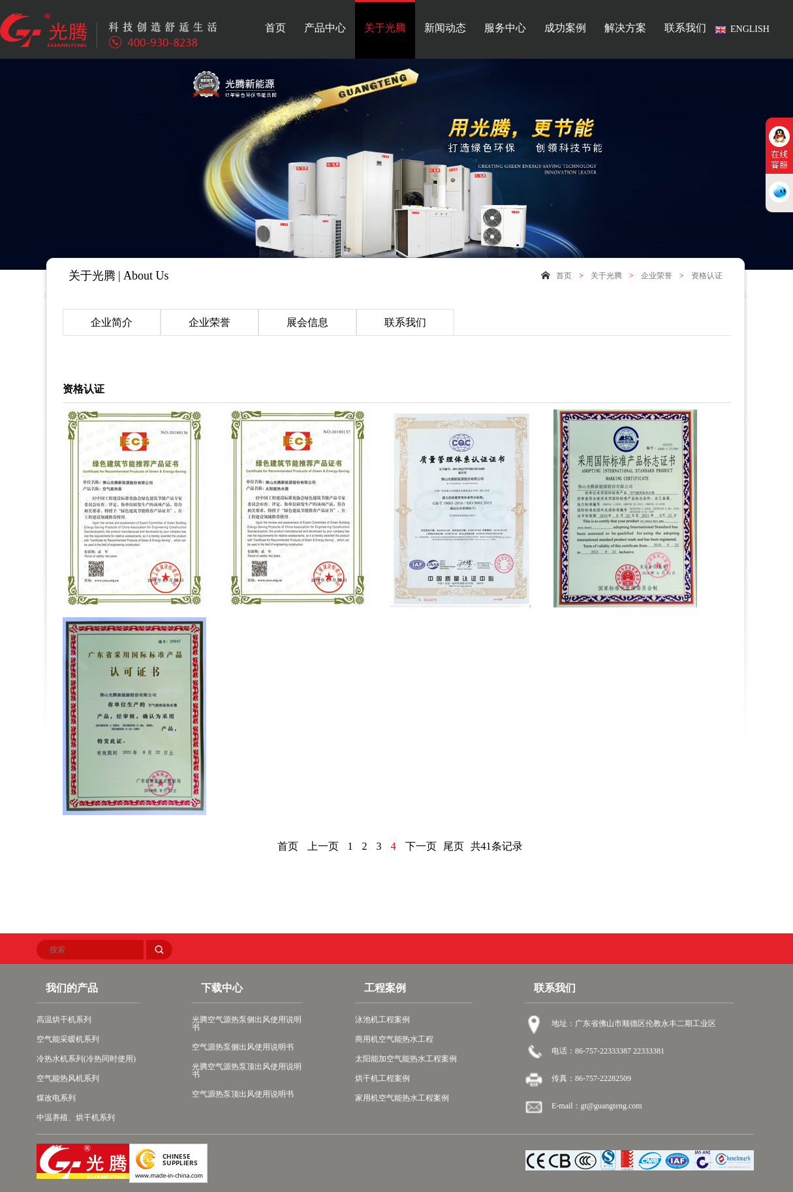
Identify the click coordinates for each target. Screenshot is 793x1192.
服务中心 (505, 28)
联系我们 (685, 28)
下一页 (421, 846)
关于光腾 (385, 28)
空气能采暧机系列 (68, 1039)
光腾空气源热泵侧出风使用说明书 (247, 1023)
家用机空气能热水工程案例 (402, 1098)
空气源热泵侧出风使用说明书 (243, 1047)
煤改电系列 (56, 1098)
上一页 (323, 846)
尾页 (453, 846)
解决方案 (625, 28)
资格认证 (707, 275)
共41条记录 (497, 846)
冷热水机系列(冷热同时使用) (86, 1058)
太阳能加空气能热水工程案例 (406, 1058)
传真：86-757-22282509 (591, 1078)
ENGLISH (750, 29)
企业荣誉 (656, 275)
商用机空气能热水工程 (394, 1039)
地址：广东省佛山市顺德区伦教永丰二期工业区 (634, 1023)
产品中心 (325, 28)
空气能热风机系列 (68, 1078)
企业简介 (111, 322)
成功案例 (565, 28)
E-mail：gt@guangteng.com (597, 1105)
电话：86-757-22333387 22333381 (608, 1050)
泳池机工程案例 (382, 1019)
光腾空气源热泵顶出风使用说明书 (247, 1070)
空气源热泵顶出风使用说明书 (243, 1094)
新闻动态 (445, 28)
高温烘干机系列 (64, 1019)
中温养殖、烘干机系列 (76, 1117)
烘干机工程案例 (382, 1078)
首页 (275, 28)
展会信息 (307, 322)
